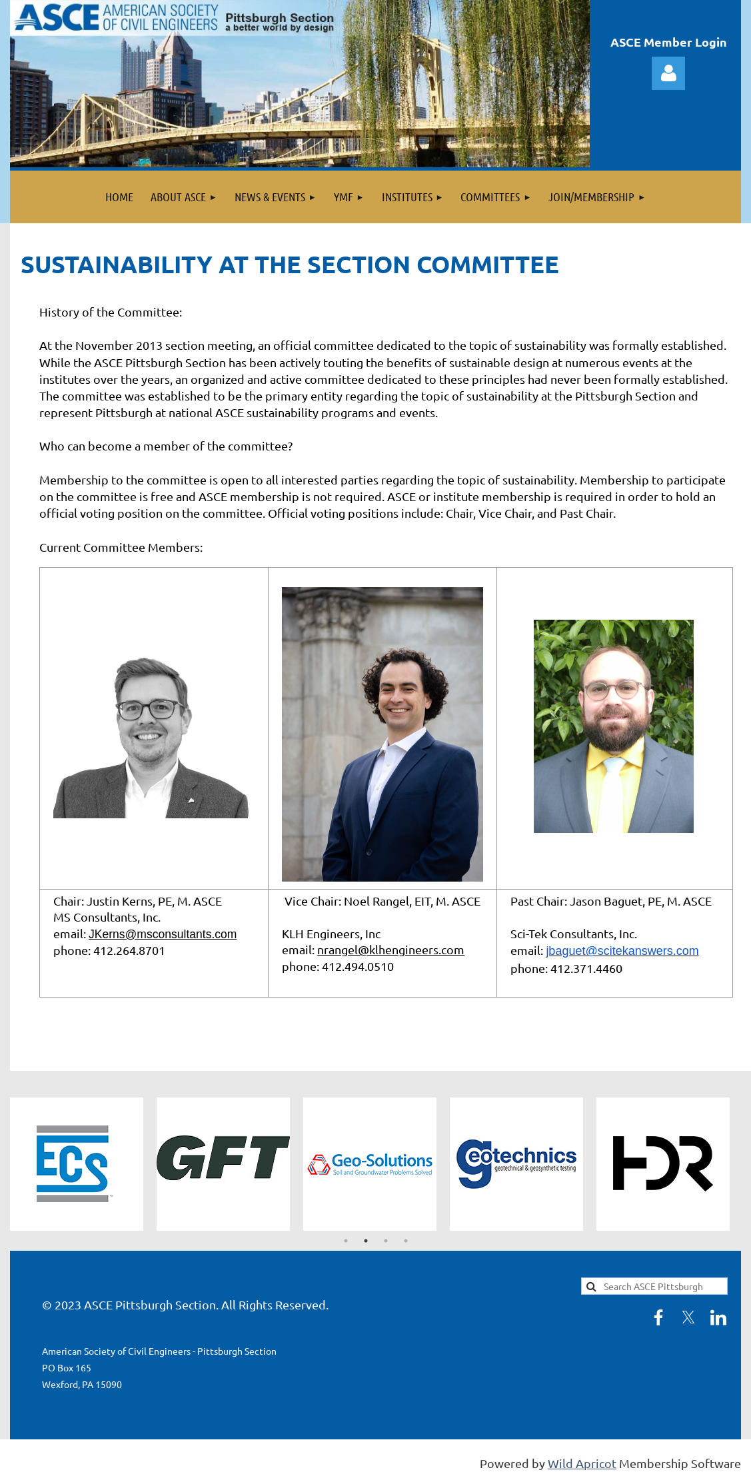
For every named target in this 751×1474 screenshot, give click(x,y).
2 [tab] (366, 1243)
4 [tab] (405, 1243)
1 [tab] (346, 1243)
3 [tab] (385, 1243)
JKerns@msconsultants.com (165, 935)
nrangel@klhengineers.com (390, 951)
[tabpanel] (83, 1166)
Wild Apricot (582, 1465)
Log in (668, 73)
